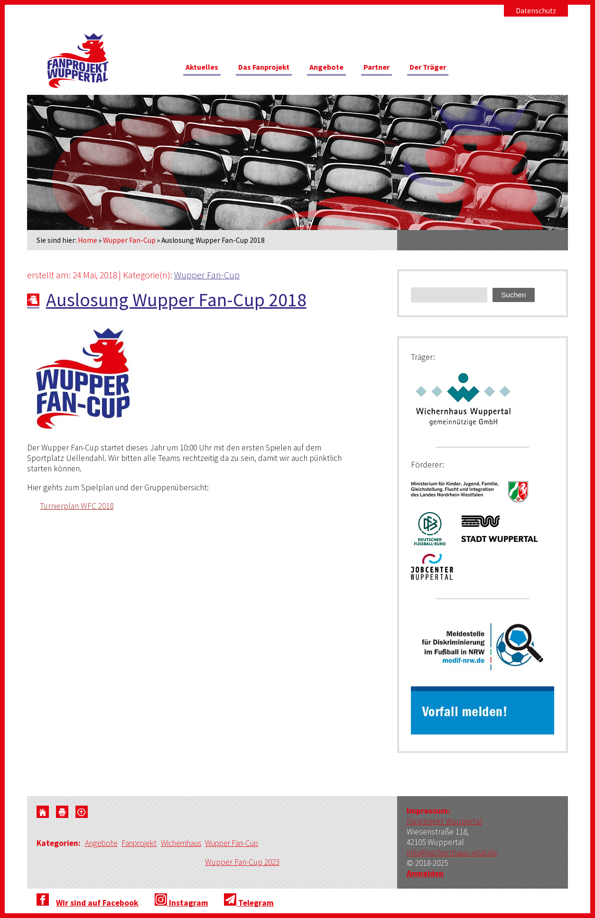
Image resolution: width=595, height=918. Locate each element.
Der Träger (447, 68)
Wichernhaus (186, 844)
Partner (392, 68)
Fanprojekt (141, 844)
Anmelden (425, 873)
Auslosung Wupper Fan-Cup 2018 (176, 300)
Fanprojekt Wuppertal (444, 821)
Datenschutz (536, 10)
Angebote (338, 68)
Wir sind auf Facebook (97, 903)
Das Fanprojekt (270, 68)
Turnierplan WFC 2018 (76, 506)
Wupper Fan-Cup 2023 (249, 862)
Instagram (181, 903)
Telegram (249, 903)
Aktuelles (203, 68)
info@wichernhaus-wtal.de (452, 852)
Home (87, 240)
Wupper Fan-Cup (129, 240)
